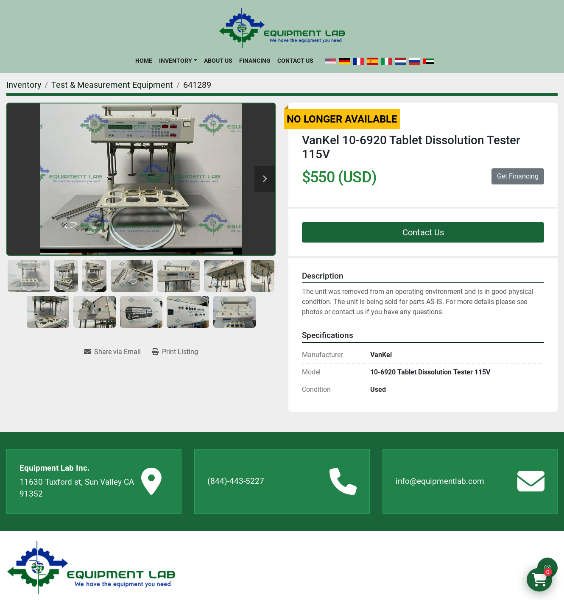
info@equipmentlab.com (440, 481)
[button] (178, 60)
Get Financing (518, 176)
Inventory (175, 60)
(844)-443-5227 (235, 481)
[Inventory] (23, 85)
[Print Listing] (175, 352)
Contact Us (295, 60)
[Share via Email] (112, 352)
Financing (255, 60)
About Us (218, 60)
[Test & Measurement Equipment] (112, 85)
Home (143, 60)
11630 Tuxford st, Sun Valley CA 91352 (77, 488)
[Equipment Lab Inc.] (91, 567)
